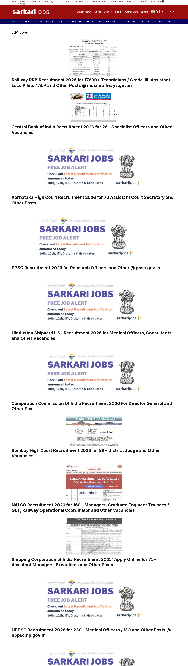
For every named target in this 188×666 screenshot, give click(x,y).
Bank (14, 1)
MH (107, 21)
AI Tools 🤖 (19, 3)
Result (118, 11)
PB (128, 21)
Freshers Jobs (81, 1)
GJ (67, 21)
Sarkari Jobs (102, 11)
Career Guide (116, 1)
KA (93, 21)
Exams (144, 11)
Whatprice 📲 (157, 1)
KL (100, 21)
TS (147, 21)
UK (154, 21)
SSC (59, 1)
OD (121, 21)
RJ (134, 21)
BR (47, 21)
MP (114, 21)
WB (168, 21)
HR (80, 21)
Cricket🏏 (142, 1)
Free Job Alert (99, 1)
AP (34, 21)
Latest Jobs (23, 21)
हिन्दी (155, 11)
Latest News (84, 11)
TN (141, 21)
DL (61, 21)
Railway (24, 1)
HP (74, 21)
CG (54, 21)
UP (161, 21)
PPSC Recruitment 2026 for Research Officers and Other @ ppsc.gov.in (86, 267)
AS (41, 21)
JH (87, 21)
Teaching (48, 1)
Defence (35, 1)
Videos (130, 1)
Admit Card (131, 11)
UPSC (67, 1)
